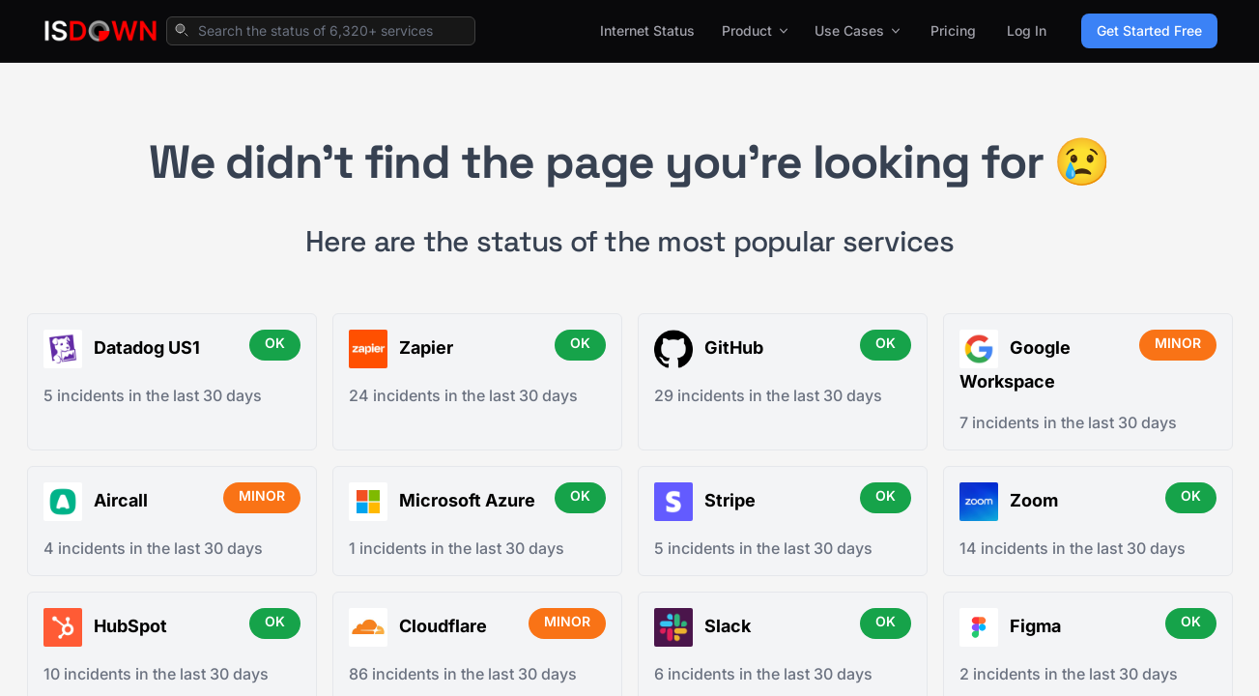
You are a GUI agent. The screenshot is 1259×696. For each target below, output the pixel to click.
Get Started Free (1149, 30)
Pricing (953, 30)
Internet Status (647, 30)
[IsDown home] (100, 31)
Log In (1026, 30)
